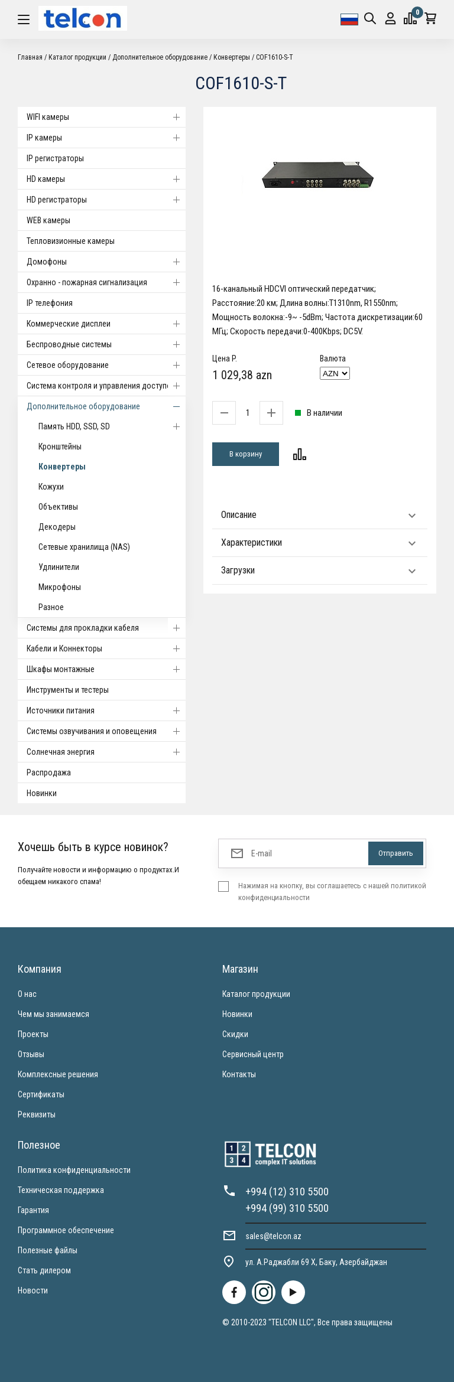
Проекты (33, 1034)
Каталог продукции (77, 57)
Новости (33, 1290)
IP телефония (50, 303)
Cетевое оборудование (106, 365)
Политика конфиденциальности (74, 1170)
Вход (390, 18)
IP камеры (106, 138)
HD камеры (106, 179)
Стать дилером (44, 1270)
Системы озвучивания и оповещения (106, 731)
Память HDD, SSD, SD (112, 426)
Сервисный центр (253, 1054)
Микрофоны (59, 587)
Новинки (42, 793)
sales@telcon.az (273, 1236)
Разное (51, 607)
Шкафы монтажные (106, 669)
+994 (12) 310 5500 (287, 1191)
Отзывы (31, 1054)
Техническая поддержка (61, 1190)
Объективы (58, 506)
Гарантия (33, 1210)
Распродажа (49, 772)
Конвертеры (231, 57)
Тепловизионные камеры (71, 241)
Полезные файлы (47, 1250)
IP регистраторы (55, 158)
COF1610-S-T (274, 57)
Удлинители (58, 567)
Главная (30, 57)
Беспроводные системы (106, 344)
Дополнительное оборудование (159, 57)
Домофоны (106, 262)
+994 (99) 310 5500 (287, 1208)
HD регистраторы (106, 200)
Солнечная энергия (106, 752)
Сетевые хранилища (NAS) (84, 547)
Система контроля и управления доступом (106, 386)
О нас (27, 994)
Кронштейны (60, 446)
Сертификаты (41, 1094)
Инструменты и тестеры (68, 690)
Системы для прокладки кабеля (106, 628)
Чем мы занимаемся (53, 1014)
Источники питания (106, 710)
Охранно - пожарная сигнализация (106, 282)
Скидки (235, 1034)
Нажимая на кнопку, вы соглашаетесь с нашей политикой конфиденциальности (332, 891)
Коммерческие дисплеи (106, 324)
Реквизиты (37, 1114)
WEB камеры (48, 220)
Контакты (239, 1074)
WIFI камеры (106, 117)
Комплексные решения (58, 1074)
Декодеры (57, 527)
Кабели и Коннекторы (106, 648)
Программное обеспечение (66, 1230)
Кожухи (51, 486)
